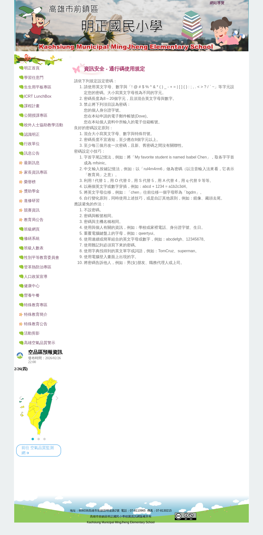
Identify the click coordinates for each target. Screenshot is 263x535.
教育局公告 (34, 220)
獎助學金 (32, 191)
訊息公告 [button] (32, 153)
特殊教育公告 (35, 324)
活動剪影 (32, 333)
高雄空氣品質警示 (39, 343)
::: (204, 3)
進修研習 (32, 201)
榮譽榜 (30, 182)
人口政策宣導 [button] (35, 276)
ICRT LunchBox (37, 96)
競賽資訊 (32, 210)
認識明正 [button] (32, 134)
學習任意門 (34, 77)
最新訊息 (32, 163)
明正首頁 (32, 68)
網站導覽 (217, 3)
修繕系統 (32, 238)
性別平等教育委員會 (41, 257)
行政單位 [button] (32, 144)
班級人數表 (34, 248)
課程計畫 (32, 106)
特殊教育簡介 (35, 314)
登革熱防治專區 (37, 267)
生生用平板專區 (37, 87)
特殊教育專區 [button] (35, 305)
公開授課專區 (35, 115)
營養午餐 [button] (32, 295)
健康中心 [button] (32, 286)
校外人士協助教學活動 (43, 125)
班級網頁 (32, 229)
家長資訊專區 (35, 172)
